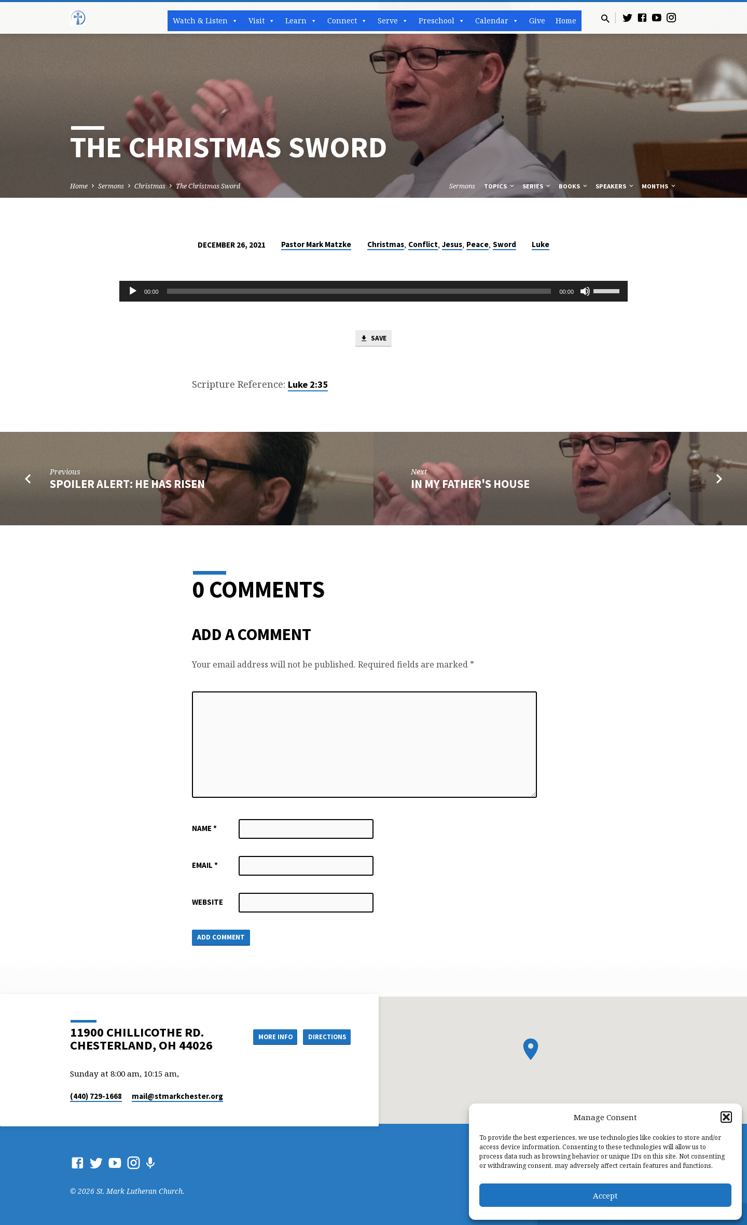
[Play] (133, 291)
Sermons (111, 186)
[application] (373, 291)
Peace (477, 244)
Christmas (149, 186)
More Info (266, 1036)
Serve (393, 20)
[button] (726, 1117)
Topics (500, 186)
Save (373, 339)
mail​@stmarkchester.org (177, 1096)
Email (205, 867)
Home (566, 20)
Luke (540, 244)
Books (574, 186)
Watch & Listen (205, 20)
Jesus (452, 244)
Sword (504, 244)
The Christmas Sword (208, 186)
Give (537, 20)
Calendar (497, 20)
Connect (347, 20)
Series (537, 186)
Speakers (615, 186)
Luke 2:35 (308, 386)
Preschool (442, 20)
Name (204, 830)
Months (659, 186)
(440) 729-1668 (96, 1096)
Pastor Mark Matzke (316, 244)
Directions (325, 1036)
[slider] (359, 291)
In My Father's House (470, 485)
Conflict (423, 244)
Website (207, 903)
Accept (605, 1195)
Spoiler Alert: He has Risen (127, 485)
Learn (301, 20)
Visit (261, 20)
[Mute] (585, 291)
